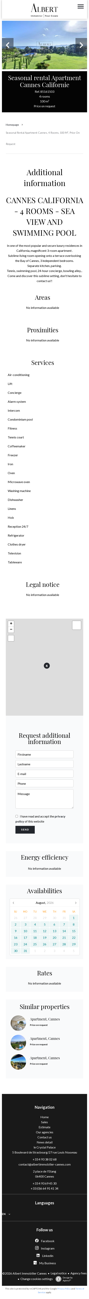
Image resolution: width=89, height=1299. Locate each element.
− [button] (11, 630)
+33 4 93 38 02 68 (45, 1159)
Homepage (12, 124)
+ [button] (11, 624)
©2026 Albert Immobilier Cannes (24, 1273)
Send (25, 829)
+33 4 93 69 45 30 (45, 1183)
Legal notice (59, 1273)
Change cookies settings (36, 1279)
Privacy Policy (64, 1288)
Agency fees (78, 1273)
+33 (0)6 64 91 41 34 (44, 1188)
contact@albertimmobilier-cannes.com (45, 1164)
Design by (63, 1279)
